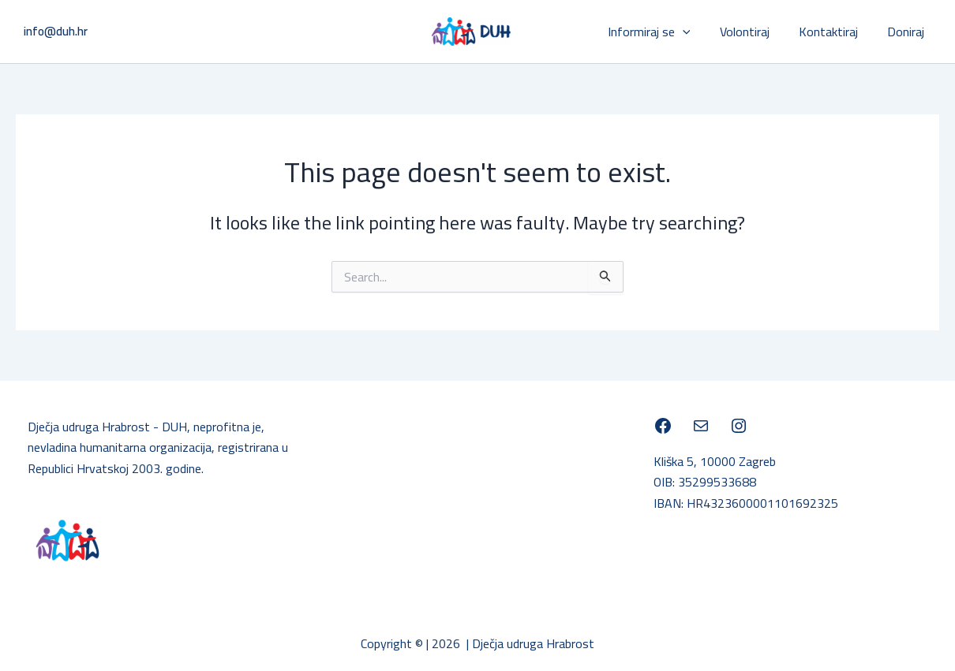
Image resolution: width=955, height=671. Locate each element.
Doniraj (908, 31)
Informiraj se (663, 31)
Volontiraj (755, 31)
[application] (697, 31)
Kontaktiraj (834, 31)
